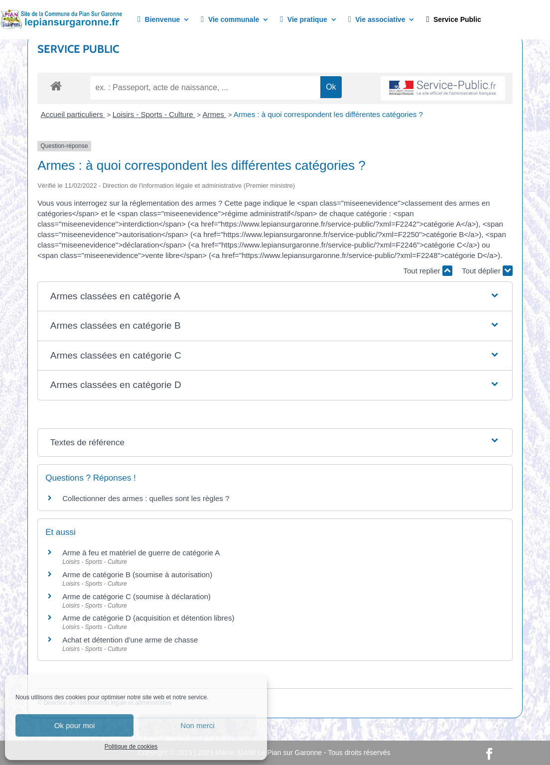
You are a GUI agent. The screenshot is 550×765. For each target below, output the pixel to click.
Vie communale (230, 19)
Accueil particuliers (73, 114)
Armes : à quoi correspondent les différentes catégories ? (328, 114)
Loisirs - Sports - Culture (154, 114)
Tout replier (428, 270)
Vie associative (377, 19)
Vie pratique (303, 19)
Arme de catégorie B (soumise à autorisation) (137, 574)
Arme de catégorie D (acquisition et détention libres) (148, 618)
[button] (275, 296)
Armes (215, 114)
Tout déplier (487, 270)
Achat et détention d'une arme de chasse (130, 640)
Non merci (197, 725)
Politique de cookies (131, 746)
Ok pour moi (74, 725)
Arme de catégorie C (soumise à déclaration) (136, 596)
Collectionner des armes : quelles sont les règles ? (145, 498)
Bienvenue (159, 19)
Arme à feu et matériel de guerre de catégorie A (141, 552)
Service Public (453, 19)
